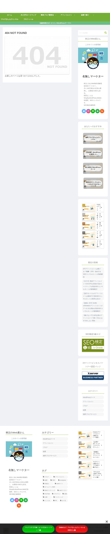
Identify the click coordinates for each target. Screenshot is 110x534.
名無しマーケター (92, 76)
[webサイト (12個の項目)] (61, 483)
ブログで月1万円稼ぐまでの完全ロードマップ (38, 528)
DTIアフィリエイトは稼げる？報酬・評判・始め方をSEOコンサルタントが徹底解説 (93, 273)
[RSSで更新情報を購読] (102, 111)
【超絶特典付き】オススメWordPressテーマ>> (55, 23)
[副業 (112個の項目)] (45, 480)
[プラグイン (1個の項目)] (56, 493)
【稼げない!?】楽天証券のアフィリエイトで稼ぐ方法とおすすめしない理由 (93, 317)
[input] (93, 32)
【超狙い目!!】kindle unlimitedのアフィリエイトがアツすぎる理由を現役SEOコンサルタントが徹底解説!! (93, 307)
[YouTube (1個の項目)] (46, 493)
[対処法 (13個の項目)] (48, 483)
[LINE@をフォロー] (93, 111)
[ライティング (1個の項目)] (60, 497)
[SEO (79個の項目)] (53, 480)
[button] (105, 33)
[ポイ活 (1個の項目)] (63, 500)
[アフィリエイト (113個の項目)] (60, 476)
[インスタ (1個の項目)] (47, 500)
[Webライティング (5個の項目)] (49, 490)
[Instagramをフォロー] (88, 111)
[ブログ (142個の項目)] (47, 476)
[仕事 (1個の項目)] (47, 497)
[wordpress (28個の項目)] (62, 480)
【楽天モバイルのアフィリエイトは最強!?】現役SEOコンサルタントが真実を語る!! (93, 296)
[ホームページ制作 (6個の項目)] (55, 487)
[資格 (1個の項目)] (65, 493)
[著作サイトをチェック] (84, 111)
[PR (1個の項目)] (55, 500)
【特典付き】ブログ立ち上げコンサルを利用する (71, 528)
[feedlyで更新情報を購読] (97, 111)
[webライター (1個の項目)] (62, 490)
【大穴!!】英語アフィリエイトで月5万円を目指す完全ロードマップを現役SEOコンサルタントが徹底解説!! (93, 285)
